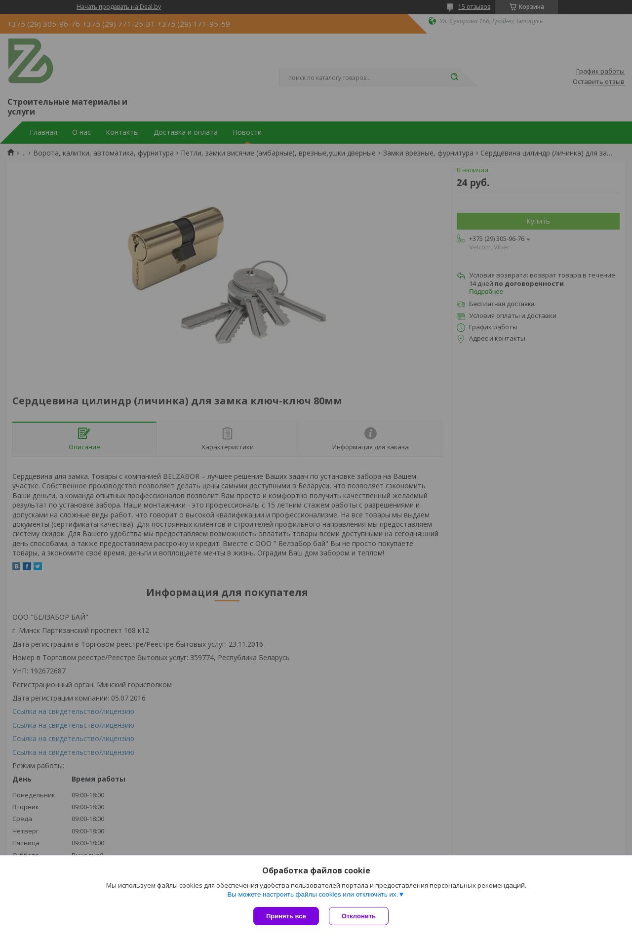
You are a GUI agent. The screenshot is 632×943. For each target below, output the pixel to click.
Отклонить (359, 916)
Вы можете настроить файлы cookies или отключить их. (312, 894)
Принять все (286, 916)
